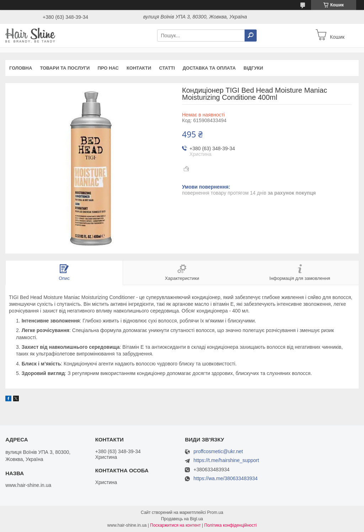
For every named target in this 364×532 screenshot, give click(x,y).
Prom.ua (215, 512)
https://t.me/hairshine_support (226, 460)
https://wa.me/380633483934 (225, 478)
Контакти (139, 68)
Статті (167, 68)
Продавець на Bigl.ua (182, 518)
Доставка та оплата (209, 68)
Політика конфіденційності (230, 525)
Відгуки (253, 68)
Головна (20, 68)
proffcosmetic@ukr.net (218, 451)
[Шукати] (251, 35)
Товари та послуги (65, 68)
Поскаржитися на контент (175, 525)
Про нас (107, 68)
